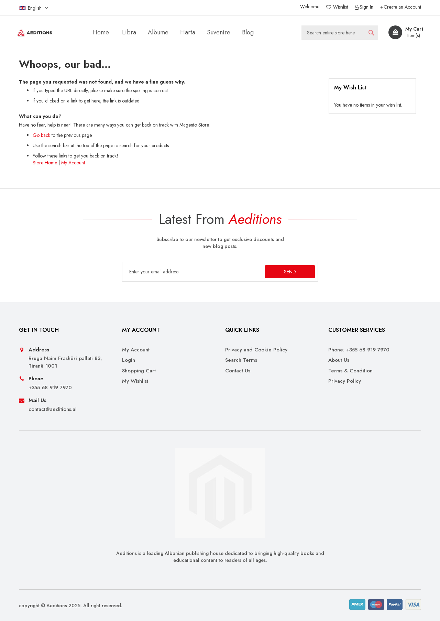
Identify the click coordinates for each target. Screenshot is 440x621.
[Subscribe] (290, 271)
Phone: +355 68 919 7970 (358, 349)
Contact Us (237, 370)
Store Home (45, 162)
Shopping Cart (139, 370)
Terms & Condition (350, 370)
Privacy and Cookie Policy (256, 349)
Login (128, 360)
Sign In (366, 7)
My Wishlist (135, 381)
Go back (41, 135)
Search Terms (241, 360)
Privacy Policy (344, 381)
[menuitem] (129, 32)
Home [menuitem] (100, 32)
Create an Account (402, 7)
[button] (33, 7)
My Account (73, 162)
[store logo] (34, 32)
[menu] (174, 32)
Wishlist (340, 7)
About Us (338, 360)
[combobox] (339, 32)
